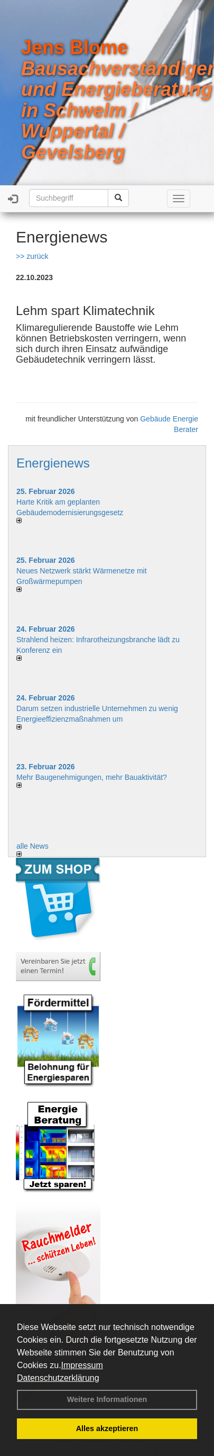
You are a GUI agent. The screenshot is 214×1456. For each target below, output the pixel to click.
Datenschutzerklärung (58, 1377)
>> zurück (32, 256)
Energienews (53, 463)
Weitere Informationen (107, 1399)
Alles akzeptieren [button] (107, 1428)
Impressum (82, 1365)
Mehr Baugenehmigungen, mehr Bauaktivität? (91, 777)
